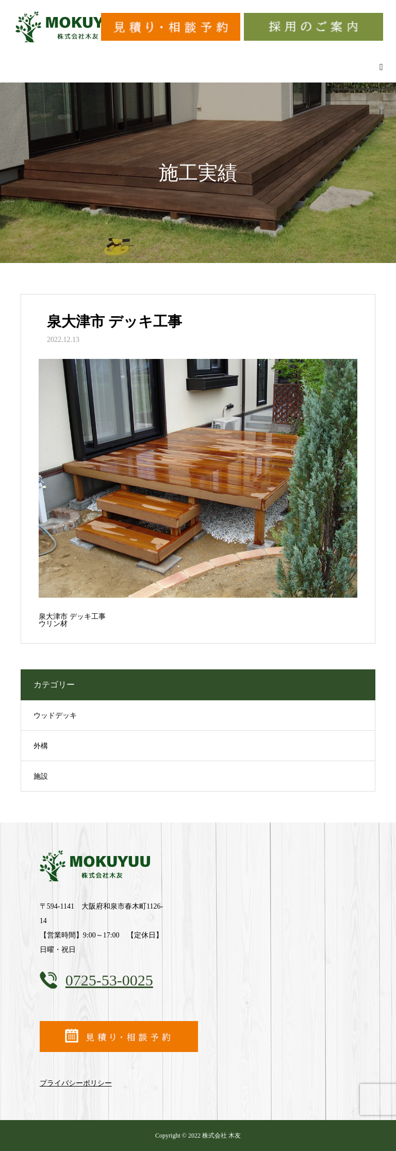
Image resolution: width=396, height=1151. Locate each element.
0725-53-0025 (109, 980)
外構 (41, 746)
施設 (41, 776)
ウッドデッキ (55, 715)
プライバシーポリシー (76, 1083)
